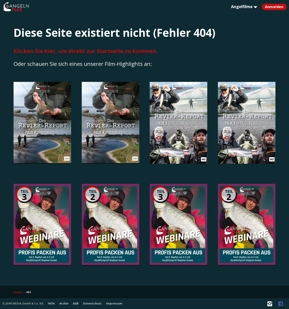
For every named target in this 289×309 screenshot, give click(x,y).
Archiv (63, 303)
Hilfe (51, 303)
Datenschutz (92, 303)
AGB (76, 303)
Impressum (114, 303)
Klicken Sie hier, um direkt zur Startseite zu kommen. (86, 51)
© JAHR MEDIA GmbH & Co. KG (22, 303)
